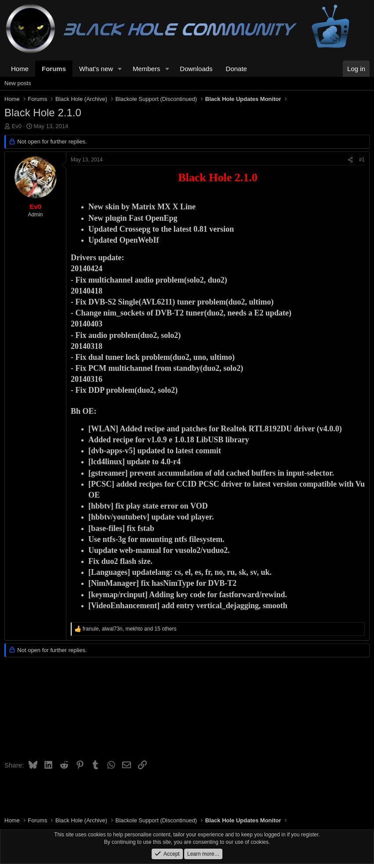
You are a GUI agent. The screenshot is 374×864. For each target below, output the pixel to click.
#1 (362, 160)
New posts (17, 83)
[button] (120, 69)
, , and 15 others (130, 629)
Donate (236, 68)
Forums (54, 68)
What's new (96, 68)
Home (20, 68)
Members (146, 68)
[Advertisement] (187, 711)
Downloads (196, 68)
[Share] (350, 160)
